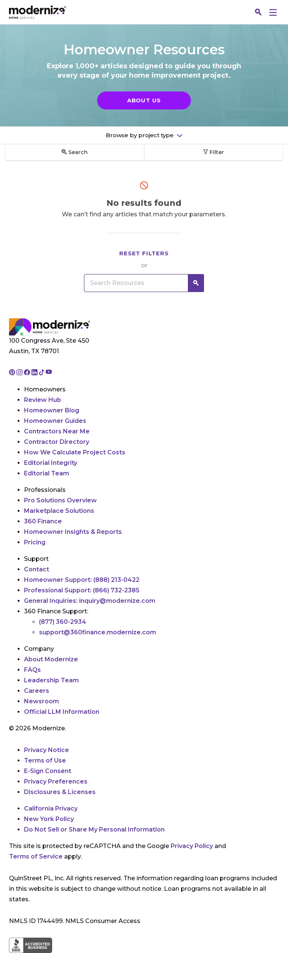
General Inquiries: (89, 600)
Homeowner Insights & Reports (73, 531)
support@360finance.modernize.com (97, 632)
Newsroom (41, 701)
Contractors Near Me (57, 431)
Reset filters (143, 253)
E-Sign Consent (47, 771)
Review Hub (42, 399)
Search (75, 152)
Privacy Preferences (55, 781)
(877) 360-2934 (62, 621)
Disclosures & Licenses (60, 792)
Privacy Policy (192, 846)
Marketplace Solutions (59, 510)
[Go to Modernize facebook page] (28, 372)
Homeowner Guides (55, 420)
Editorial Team (46, 473)
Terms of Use (45, 760)
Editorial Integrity (50, 462)
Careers (36, 690)
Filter (213, 152)
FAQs (32, 669)
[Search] (258, 12)
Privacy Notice (46, 750)
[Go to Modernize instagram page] (20, 372)
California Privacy (51, 808)
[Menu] (273, 12)
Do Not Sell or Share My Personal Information (94, 829)
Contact (36, 569)
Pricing (34, 542)
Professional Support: (82, 590)
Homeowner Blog (51, 410)
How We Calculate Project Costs (74, 452)
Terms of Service (36, 856)
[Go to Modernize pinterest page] (12, 372)
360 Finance (43, 521)
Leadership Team (51, 680)
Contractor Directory (56, 441)
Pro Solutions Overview (60, 500)
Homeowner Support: (82, 579)
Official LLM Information (61, 711)
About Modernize (51, 659)
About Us (144, 100)
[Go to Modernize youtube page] (49, 372)
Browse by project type (140, 135)
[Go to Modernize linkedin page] (35, 372)
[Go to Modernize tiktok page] (42, 372)
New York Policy (49, 819)
